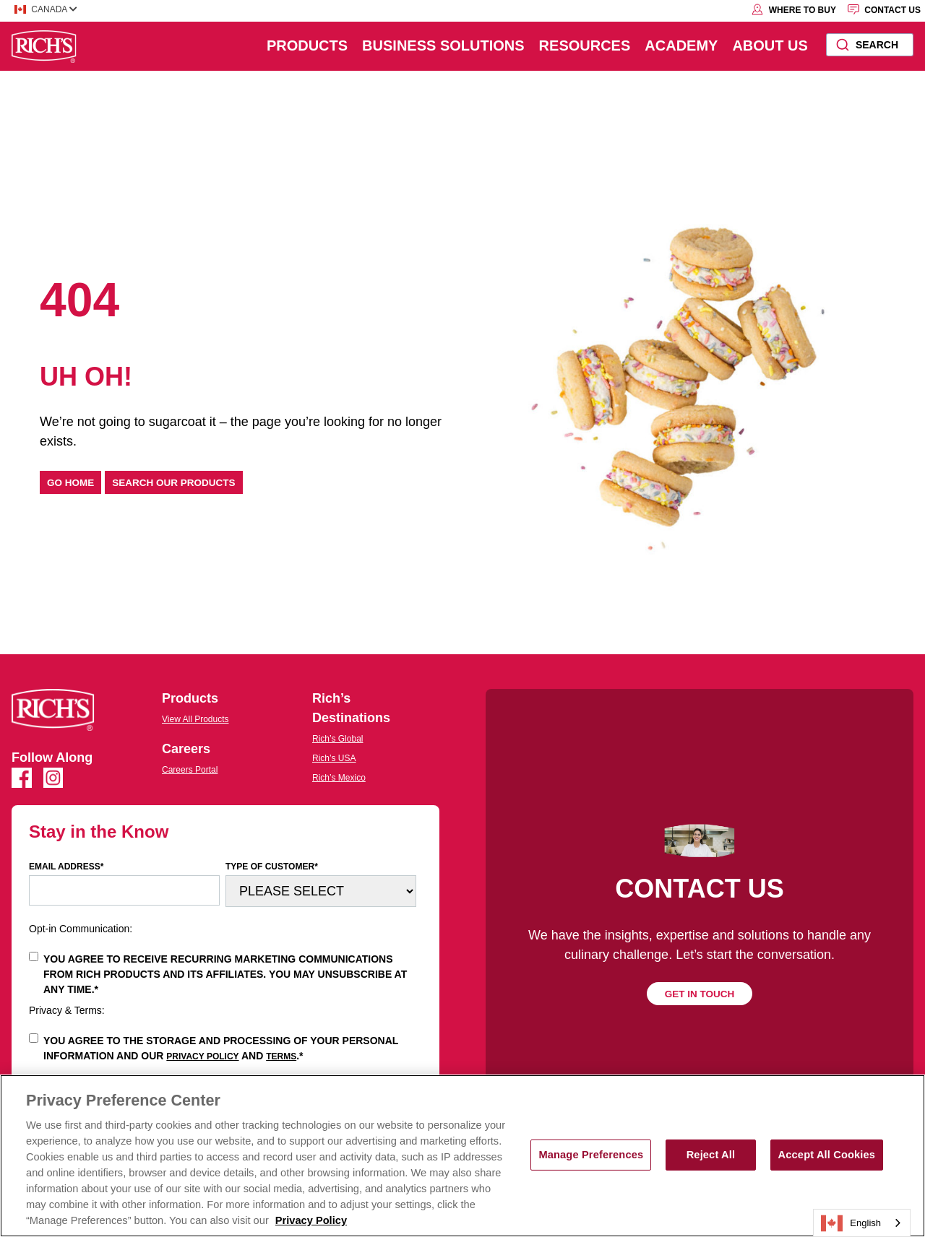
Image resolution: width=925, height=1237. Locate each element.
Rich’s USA (334, 758)
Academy (681, 45)
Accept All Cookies (827, 1154)
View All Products (195, 719)
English (851, 1223)
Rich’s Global (337, 739)
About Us (769, 45)
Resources (585, 45)
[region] (462, 1156)
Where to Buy (793, 9)
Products (307, 45)
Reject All (711, 1154)
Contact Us (884, 9)
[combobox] (869, 44)
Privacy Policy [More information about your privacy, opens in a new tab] (311, 1220)
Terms (281, 1056)
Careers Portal (190, 770)
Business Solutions (443, 45)
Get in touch (700, 994)
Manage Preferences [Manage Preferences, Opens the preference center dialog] (590, 1154)
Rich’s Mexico (339, 778)
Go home (70, 482)
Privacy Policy (202, 1056)
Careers (186, 749)
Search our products (173, 482)
